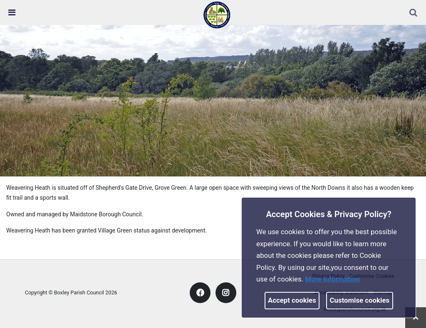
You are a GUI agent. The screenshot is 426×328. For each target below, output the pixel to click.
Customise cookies (360, 300)
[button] (414, 13)
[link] (216, 14)
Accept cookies (292, 300)
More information (332, 279)
